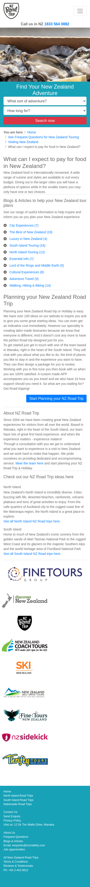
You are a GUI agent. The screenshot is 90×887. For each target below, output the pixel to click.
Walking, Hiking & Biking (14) (30, 285)
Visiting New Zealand (23, 142)
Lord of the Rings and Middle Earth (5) (36, 265)
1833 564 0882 (56, 24)
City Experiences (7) (23, 225)
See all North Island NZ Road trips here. (32, 521)
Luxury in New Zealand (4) (28, 239)
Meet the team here (29, 463)
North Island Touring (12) (27, 252)
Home (31, 132)
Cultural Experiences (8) (26, 272)
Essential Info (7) (21, 259)
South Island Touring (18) (27, 245)
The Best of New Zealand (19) (30, 232)
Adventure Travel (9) (24, 279)
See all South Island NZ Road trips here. (32, 554)
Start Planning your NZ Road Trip (56, 398)
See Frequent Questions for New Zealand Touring (43, 137)
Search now (45, 121)
